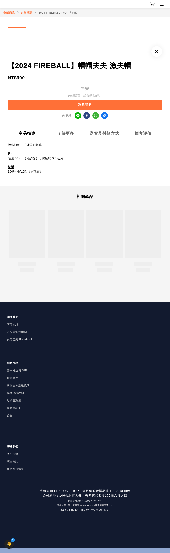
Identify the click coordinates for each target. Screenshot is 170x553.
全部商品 (9, 12)
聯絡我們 (85, 104)
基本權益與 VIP (17, 370)
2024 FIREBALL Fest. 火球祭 (58, 12)
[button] (9, 544)
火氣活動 (26, 12)
